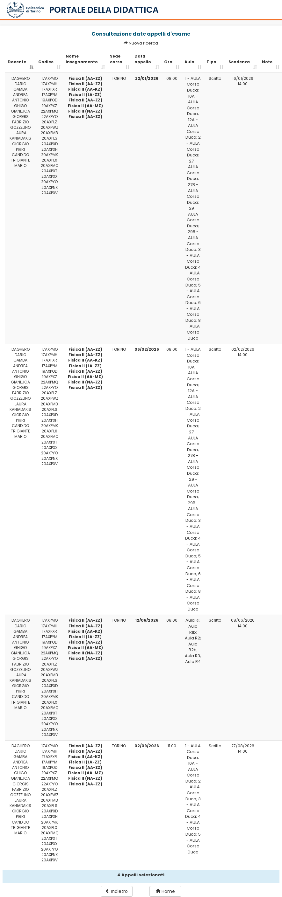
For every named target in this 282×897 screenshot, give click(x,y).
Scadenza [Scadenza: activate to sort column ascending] (239, 62)
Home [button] (165, 891)
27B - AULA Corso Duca (193, 193)
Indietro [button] (116, 891)
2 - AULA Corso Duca (193, 146)
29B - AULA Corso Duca (192, 240)
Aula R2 (192, 638)
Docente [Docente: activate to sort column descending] (17, 62)
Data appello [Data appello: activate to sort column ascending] (142, 58)
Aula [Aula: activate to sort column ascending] (189, 62)
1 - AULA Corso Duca (193, 84)
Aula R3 (192, 656)
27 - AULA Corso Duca (193, 170)
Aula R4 (193, 662)
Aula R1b (193, 629)
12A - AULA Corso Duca (192, 129)
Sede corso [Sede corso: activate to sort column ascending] (116, 58)
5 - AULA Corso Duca (193, 294)
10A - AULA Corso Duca (193, 105)
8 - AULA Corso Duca (193, 329)
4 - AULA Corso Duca (193, 276)
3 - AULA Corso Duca (193, 258)
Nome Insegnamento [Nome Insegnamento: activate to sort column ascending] (82, 58)
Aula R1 (192, 620)
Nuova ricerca (143, 43)
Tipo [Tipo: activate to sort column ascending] (211, 62)
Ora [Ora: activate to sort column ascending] (168, 62)
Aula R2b (193, 647)
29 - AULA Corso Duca (193, 217)
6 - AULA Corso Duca (193, 311)
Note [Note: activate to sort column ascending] (267, 62)
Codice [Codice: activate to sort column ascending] (46, 62)
